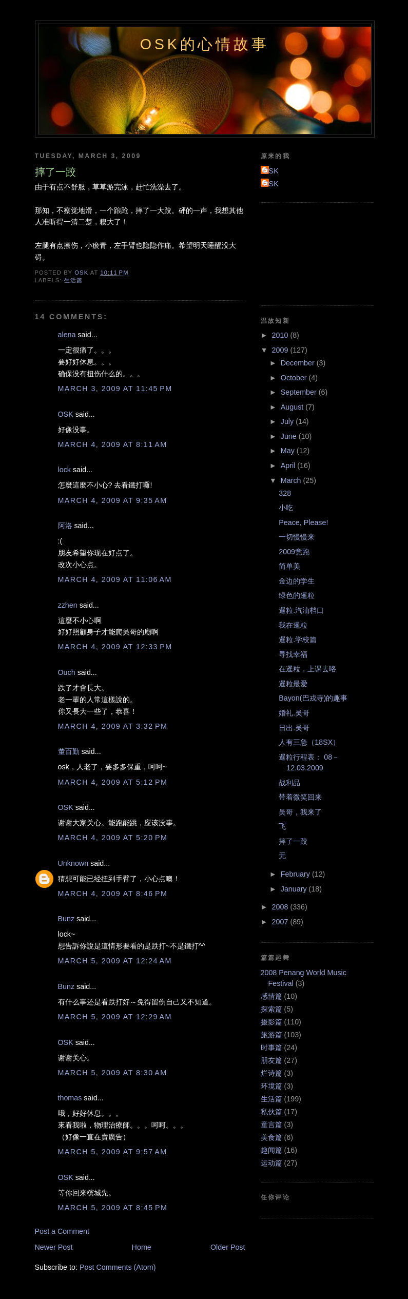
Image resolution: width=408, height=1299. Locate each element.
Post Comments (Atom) (118, 1267)
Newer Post (54, 1247)
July (288, 421)
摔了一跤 (293, 841)
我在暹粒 (293, 625)
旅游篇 (271, 1035)
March (292, 480)
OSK (65, 414)
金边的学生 (297, 581)
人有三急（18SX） (309, 742)
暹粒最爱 (293, 684)
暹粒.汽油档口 (301, 610)
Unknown (73, 863)
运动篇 (271, 1163)
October (295, 378)
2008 (281, 907)
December (299, 363)
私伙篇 (271, 1112)
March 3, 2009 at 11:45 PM (115, 388)
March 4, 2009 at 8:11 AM (112, 444)
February (296, 874)
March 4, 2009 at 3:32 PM (113, 726)
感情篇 (271, 996)
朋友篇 (271, 1060)
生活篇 (73, 280)
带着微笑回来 (300, 797)
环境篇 (271, 1086)
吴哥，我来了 (300, 812)
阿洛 (65, 525)
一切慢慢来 (297, 537)
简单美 (289, 566)
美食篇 (271, 1137)
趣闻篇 (271, 1150)
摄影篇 (271, 1022)
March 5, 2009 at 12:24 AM (115, 961)
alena (67, 335)
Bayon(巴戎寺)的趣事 (313, 698)
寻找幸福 (293, 654)
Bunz (66, 919)
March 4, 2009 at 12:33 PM (115, 647)
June (290, 436)
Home (141, 1247)
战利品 (289, 783)
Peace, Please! (303, 522)
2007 (281, 922)
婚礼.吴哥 (294, 713)
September (300, 392)
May (289, 451)
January (295, 889)
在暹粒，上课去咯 (307, 669)
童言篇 (271, 1124)
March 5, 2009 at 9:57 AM (112, 1152)
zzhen (67, 605)
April (289, 465)
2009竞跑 (294, 552)
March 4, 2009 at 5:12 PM (113, 782)
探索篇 (271, 1009)
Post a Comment (62, 1231)
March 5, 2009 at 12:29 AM (115, 1017)
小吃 (286, 507)
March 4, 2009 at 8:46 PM (113, 893)
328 (285, 493)
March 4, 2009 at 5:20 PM (113, 837)
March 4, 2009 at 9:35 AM (112, 500)
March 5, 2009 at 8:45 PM (113, 1208)
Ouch (66, 672)
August (293, 407)
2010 (281, 335)
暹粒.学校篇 (298, 639)
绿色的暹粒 (297, 595)
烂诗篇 (271, 1073)
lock (64, 470)
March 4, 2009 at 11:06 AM (115, 579)
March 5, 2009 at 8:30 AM (112, 1073)
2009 (281, 350)
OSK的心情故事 (204, 44)
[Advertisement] (307, 252)
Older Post (227, 1247)
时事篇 (271, 1047)
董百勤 (69, 751)
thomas (70, 1098)
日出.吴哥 (294, 728)
